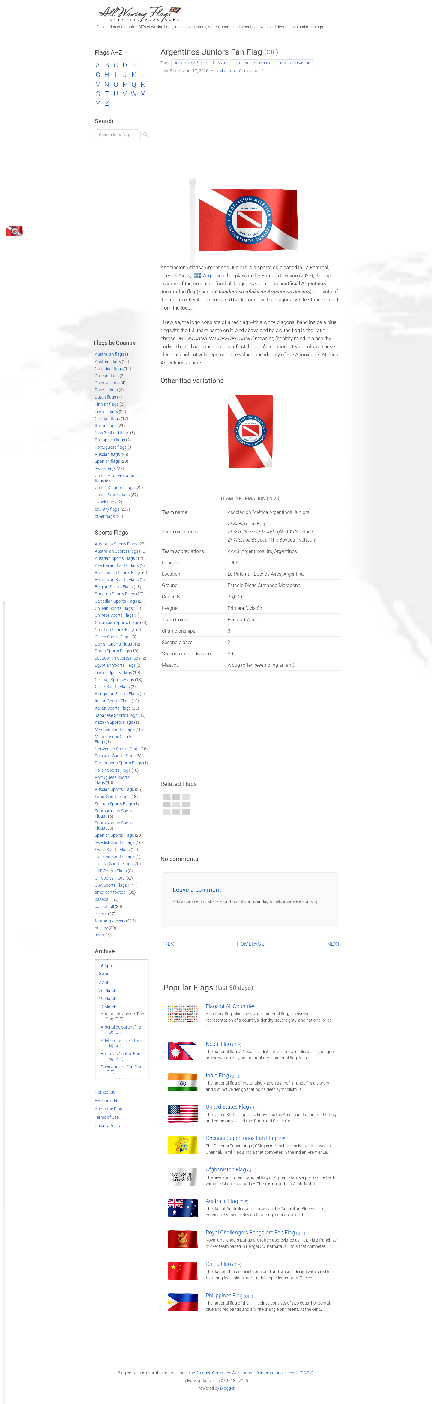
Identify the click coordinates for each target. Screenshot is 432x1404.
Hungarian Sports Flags (117, 693)
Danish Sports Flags (113, 644)
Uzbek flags (105, 502)
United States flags (112, 494)
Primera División (294, 63)
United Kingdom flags (115, 487)
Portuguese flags (111, 447)
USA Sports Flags (111, 885)
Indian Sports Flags (113, 701)
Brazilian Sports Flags (115, 594)
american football (111, 892)
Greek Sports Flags (112, 686)
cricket (101, 913)
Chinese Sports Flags (114, 615)
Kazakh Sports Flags (114, 722)
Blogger (227, 1388)
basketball (104, 906)
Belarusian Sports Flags (117, 579)
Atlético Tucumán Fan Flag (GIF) (121, 1043)
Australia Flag (227, 1201)
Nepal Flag (224, 1044)
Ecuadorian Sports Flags (117, 658)
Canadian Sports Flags (116, 601)
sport (100, 935)
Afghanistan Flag (231, 1169)
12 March (107, 1007)
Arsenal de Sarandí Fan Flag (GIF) (122, 1029)
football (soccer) (251, 63)
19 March (107, 998)
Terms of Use (107, 1117)
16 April (106, 965)
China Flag (224, 1264)
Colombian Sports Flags (117, 622)
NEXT (333, 944)
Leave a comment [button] (197, 889)
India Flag (222, 1075)
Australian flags (109, 354)
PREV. (167, 944)
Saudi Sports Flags (112, 796)
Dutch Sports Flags (112, 651)
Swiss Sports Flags (112, 849)
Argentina (213, 275)
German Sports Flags (114, 679)
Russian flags (107, 454)
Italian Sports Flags (113, 708)
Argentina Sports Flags (200, 63)
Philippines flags (110, 440)
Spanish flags (107, 461)
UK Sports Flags (109, 878)
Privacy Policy (108, 1125)
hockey (101, 927)
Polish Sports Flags (112, 770)
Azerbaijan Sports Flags (117, 565)
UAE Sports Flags (111, 870)
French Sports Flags (113, 672)
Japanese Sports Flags (116, 715)
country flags (107, 509)
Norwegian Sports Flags (117, 749)
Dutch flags (105, 397)
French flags (106, 411)
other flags (105, 516)
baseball (102, 899)
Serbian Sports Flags (114, 803)
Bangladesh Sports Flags (118, 572)
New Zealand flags (112, 432)
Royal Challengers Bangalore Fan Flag (255, 1232)
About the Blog (108, 1108)
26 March (107, 990)
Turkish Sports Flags (114, 863)
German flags (107, 418)
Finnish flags (106, 404)
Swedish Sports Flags (115, 842)
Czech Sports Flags (112, 636)
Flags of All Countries (231, 1006)
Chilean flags (107, 375)
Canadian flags (109, 368)
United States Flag (233, 1106)
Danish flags (106, 389)
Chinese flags (107, 383)
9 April (104, 974)
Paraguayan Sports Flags (118, 763)
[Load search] (119, 134)
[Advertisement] (250, 123)
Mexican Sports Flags (115, 729)
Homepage (105, 1092)
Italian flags (106, 425)
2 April (104, 982)
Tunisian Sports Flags (115, 856)
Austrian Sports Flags (115, 558)
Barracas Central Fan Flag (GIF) (120, 1056)
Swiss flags (105, 468)
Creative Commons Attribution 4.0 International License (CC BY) (255, 1372)
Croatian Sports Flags (115, 629)
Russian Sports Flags (114, 789)
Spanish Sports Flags (114, 835)
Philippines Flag (229, 1295)
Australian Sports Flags (116, 551)
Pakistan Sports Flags (115, 755)
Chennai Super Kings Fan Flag (246, 1138)
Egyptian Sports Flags (115, 665)
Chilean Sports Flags (114, 608)
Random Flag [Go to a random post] (107, 1100)
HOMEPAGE (250, 944)
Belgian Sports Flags (114, 586)
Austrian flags (108, 361)
